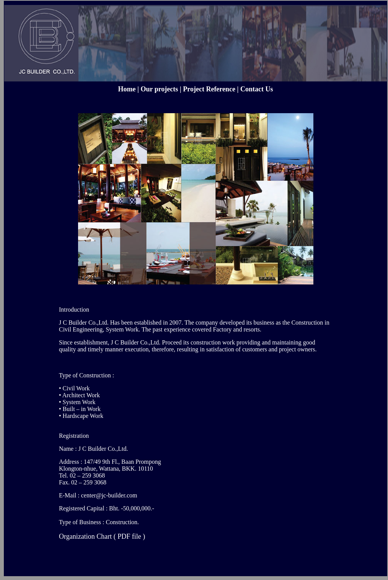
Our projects (159, 89)
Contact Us (256, 89)
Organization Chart (85, 536)
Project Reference (209, 89)
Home (127, 89)
